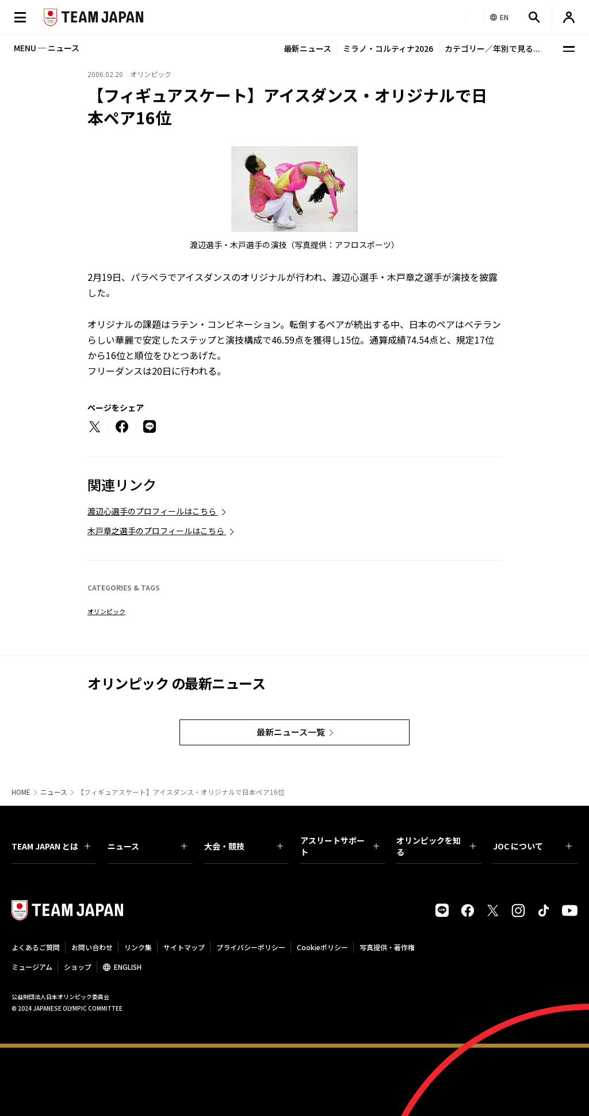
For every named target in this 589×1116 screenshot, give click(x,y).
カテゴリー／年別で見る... (492, 48)
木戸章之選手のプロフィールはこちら (156, 530)
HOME (21, 792)
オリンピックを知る (435, 846)
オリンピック (106, 611)
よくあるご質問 (36, 947)
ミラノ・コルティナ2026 (388, 48)
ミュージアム (32, 967)
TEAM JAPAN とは (51, 846)
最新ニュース (307, 48)
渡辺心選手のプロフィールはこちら (152, 511)
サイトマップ (184, 947)
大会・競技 (243, 846)
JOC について (532, 846)
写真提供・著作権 (387, 947)
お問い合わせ (92, 947)
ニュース (53, 792)
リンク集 (138, 947)
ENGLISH (127, 967)
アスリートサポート (339, 846)
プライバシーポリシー (250, 947)
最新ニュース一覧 (291, 732)
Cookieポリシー (322, 947)
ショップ (77, 967)
